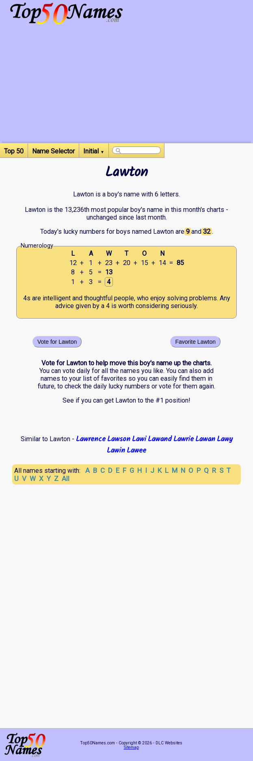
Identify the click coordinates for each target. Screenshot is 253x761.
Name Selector (53, 151)
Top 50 (14, 151)
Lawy (225, 439)
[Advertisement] (126, 86)
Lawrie (183, 439)
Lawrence (91, 439)
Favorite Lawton (195, 341)
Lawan (205, 439)
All (65, 478)
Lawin (116, 450)
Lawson (118, 439)
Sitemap (131, 747)
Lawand (160, 439)
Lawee (136, 450)
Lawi (139, 439)
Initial (93, 151)
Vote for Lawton (57, 341)
